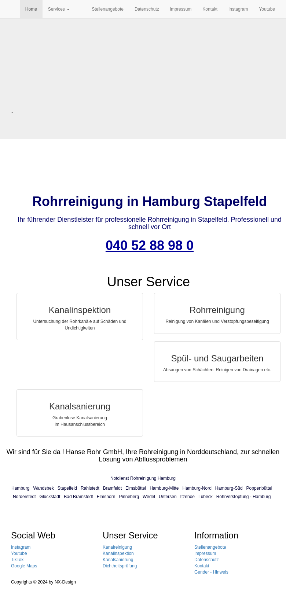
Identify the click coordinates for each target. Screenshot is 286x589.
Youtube (267, 9)
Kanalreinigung (117, 547)
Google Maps (24, 565)
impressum (181, 9)
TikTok (17, 559)
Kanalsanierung (118, 559)
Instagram (238, 9)
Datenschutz (147, 9)
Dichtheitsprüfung (120, 565)
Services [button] (59, 9)
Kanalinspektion (118, 553)
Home (31, 9)
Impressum (205, 553)
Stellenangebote (108, 9)
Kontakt (209, 9)
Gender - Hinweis (211, 572)
